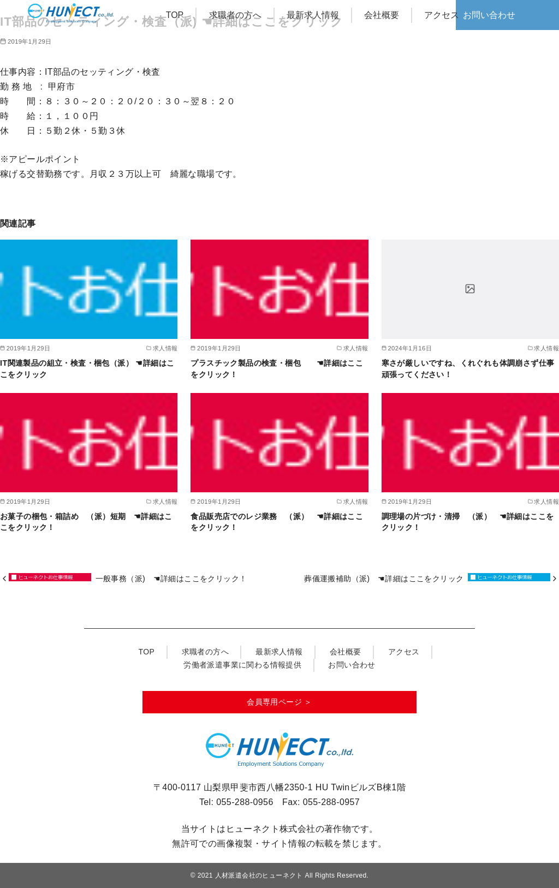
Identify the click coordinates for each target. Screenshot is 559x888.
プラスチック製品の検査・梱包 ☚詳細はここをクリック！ (277, 368)
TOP (175, 15)
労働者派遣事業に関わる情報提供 (242, 664)
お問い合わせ (489, 15)
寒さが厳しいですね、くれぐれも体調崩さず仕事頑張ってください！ (468, 368)
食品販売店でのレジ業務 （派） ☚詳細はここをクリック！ (277, 522)
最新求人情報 (313, 15)
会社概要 (381, 15)
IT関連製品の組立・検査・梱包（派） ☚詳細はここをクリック (87, 368)
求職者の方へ (235, 15)
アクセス (441, 15)
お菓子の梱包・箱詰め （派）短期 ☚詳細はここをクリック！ (86, 522)
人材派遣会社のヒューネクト (259, 875)
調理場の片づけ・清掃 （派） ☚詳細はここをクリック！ (468, 522)
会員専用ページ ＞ (279, 702)
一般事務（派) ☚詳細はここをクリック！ (175, 578)
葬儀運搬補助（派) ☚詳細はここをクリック (383, 578)
